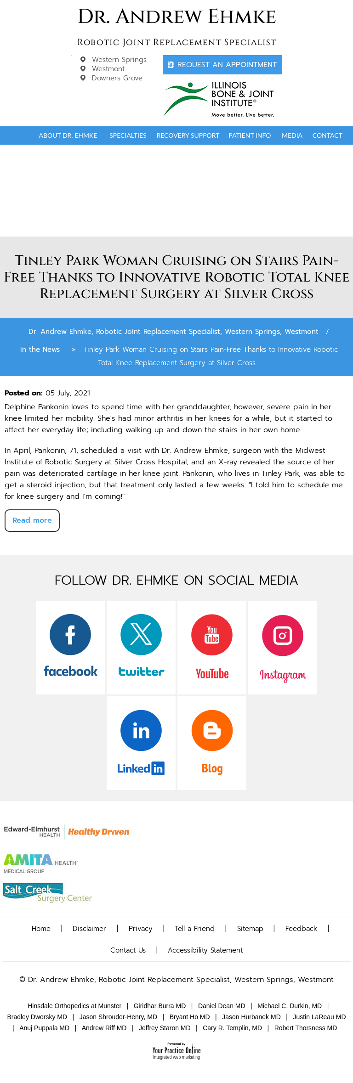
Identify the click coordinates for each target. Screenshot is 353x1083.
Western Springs (119, 59)
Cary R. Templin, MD (232, 1028)
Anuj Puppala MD (44, 1028)
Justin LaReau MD (319, 1017)
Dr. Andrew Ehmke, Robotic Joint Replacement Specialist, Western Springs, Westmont (173, 332)
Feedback (301, 929)
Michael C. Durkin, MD (289, 1006)
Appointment (227, 64)
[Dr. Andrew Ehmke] (177, 27)
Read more (32, 520)
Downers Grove (117, 78)
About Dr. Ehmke (68, 135)
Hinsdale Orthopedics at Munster (74, 1006)
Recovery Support (187, 135)
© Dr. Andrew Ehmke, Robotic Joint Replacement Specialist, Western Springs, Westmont (176, 979)
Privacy (141, 929)
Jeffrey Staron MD (165, 1028)
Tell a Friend (195, 929)
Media (292, 135)
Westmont (108, 68)
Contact (327, 135)
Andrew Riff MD (104, 1028)
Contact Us (128, 950)
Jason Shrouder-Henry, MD (118, 1017)
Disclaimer (89, 929)
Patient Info (249, 135)
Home (19, 135)
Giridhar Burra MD (160, 1006)
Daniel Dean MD (221, 1006)
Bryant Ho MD (190, 1017)
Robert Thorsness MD (305, 1028)
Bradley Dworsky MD (37, 1017)
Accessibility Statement (205, 950)
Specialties (127, 135)
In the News (40, 349)
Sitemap (250, 929)
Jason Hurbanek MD (251, 1017)
